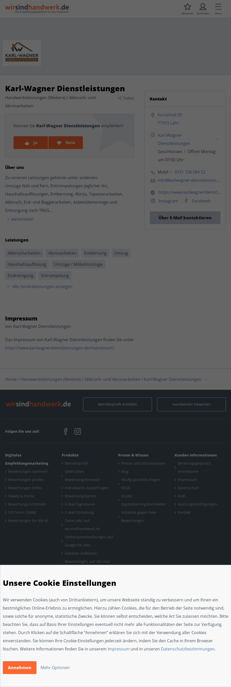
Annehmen (19, 667)
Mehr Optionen (55, 667)
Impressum (119, 649)
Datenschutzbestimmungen (188, 649)
